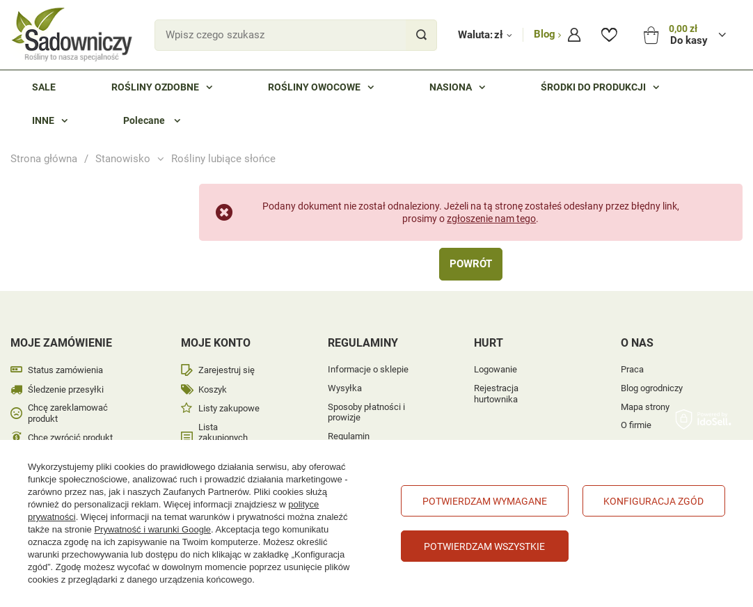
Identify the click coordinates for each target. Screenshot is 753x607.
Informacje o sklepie (368, 369)
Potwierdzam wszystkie (484, 546)
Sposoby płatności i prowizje (366, 412)
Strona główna (43, 158)
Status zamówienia (65, 370)
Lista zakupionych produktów (223, 438)
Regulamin (349, 436)
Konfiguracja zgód (653, 501)
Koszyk (212, 389)
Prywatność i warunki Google (152, 529)
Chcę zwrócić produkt (70, 437)
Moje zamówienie (61, 342)
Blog (546, 34)
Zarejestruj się (226, 370)
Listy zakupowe (229, 408)
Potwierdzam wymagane (484, 501)
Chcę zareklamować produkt (68, 413)
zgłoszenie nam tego (491, 218)
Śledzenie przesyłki (66, 389)
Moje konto (216, 342)
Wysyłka (345, 388)
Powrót (471, 264)
